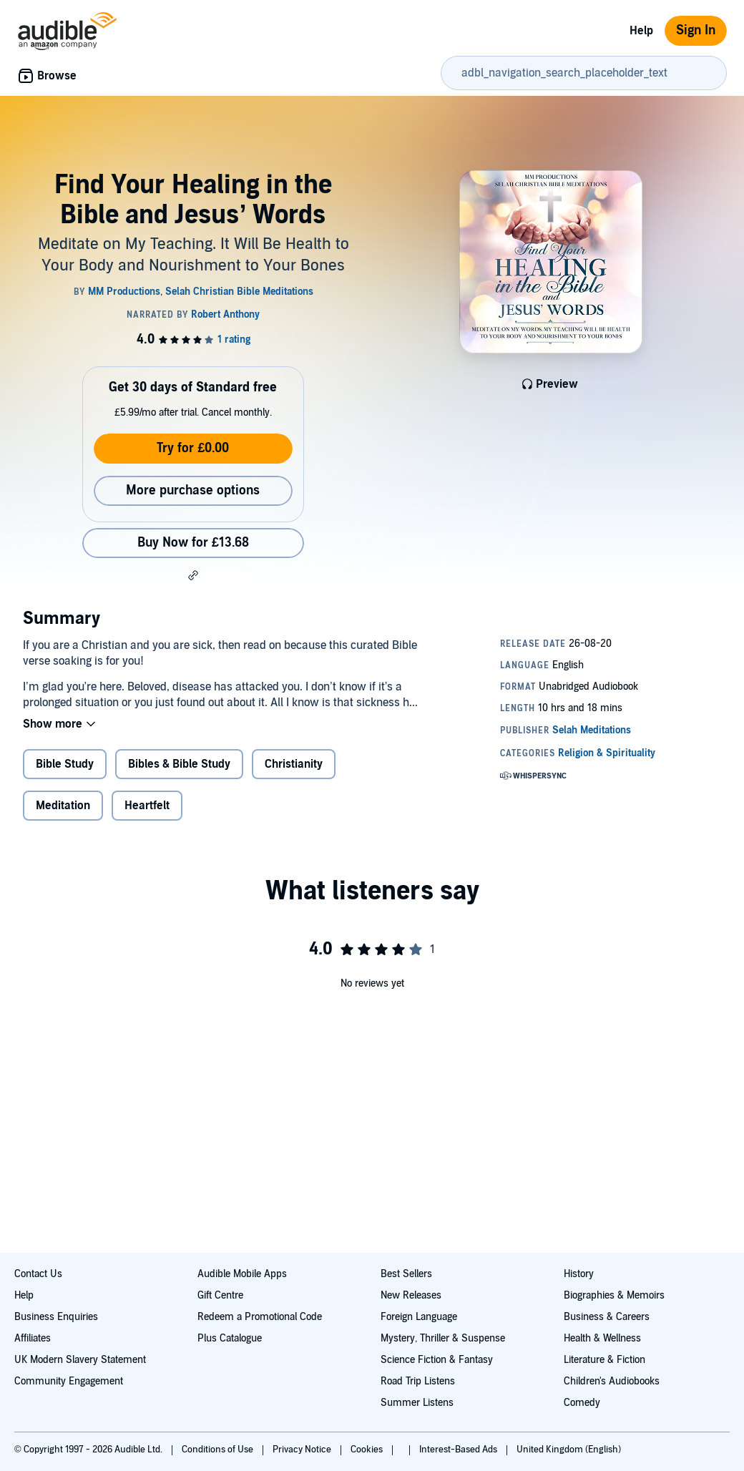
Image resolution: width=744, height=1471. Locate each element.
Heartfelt (147, 805)
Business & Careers (607, 1317)
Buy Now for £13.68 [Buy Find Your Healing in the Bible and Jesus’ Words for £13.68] (193, 542)
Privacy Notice (303, 1449)
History (579, 1274)
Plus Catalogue (229, 1338)
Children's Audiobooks (612, 1381)
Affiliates (32, 1338)
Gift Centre (220, 1295)
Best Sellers (406, 1274)
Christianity (294, 764)
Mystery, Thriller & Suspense (443, 1338)
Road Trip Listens (418, 1381)
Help (641, 31)
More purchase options (193, 490)
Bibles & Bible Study (179, 764)
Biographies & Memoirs (614, 1295)
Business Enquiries (56, 1317)
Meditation (63, 805)
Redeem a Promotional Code (259, 1317)
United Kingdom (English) (569, 1449)
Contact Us (38, 1274)
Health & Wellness (602, 1338)
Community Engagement (68, 1381)
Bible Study (65, 764)
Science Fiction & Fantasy (437, 1360)
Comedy (582, 1403)
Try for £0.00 (193, 448)
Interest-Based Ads (459, 1449)
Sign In (695, 30)
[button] (193, 575)
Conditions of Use (218, 1449)
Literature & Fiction (604, 1360)
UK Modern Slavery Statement (80, 1360)
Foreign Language (419, 1317)
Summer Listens (417, 1403)
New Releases (411, 1295)
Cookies (368, 1449)
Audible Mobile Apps (242, 1274)
